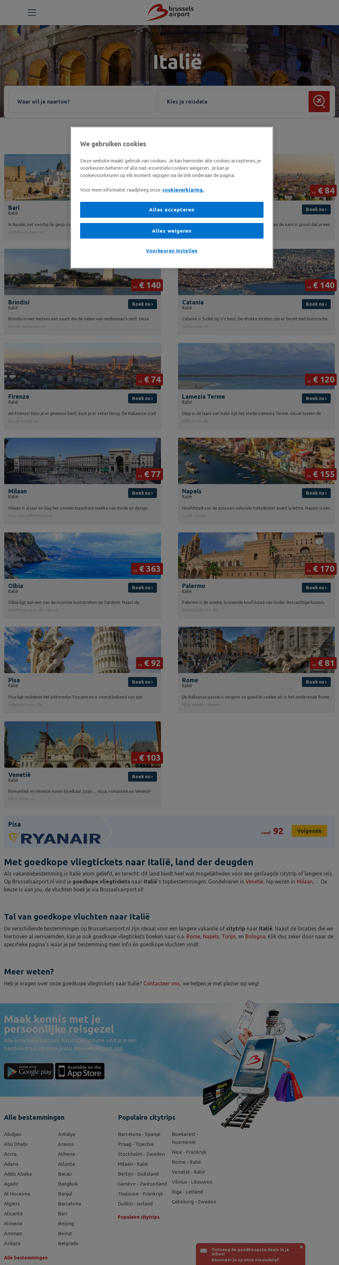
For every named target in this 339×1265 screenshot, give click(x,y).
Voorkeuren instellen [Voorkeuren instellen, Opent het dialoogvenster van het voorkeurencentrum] (172, 250)
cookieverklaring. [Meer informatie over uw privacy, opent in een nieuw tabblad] (183, 190)
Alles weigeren (172, 231)
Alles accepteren (171, 209)
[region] (171, 197)
